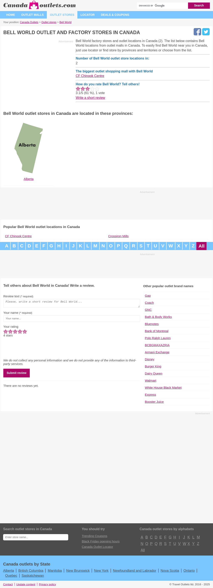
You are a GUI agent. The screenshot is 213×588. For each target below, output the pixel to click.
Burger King (153, 366)
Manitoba (55, 570)
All (201, 246)
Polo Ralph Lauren (158, 338)
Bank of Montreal (156, 331)
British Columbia (30, 570)
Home (10, 14)
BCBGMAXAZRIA (157, 345)
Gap (148, 295)
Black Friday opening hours (101, 541)
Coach (149, 302)
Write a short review (90, 97)
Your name (17, 314)
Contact (8, 584)
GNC (148, 309)
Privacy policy (47, 584)
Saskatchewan (33, 575)
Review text (18, 296)
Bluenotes (152, 324)
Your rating (10, 328)
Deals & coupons (115, 14)
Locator (87, 14)
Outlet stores (62, 14)
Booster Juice (154, 401)
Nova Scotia (170, 570)
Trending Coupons (94, 536)
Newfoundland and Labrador (134, 570)
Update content (25, 584)
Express (150, 394)
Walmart (150, 380)
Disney (149, 359)
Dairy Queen (153, 373)
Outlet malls (32, 14)
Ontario (189, 570)
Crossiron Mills (118, 236)
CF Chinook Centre (90, 76)
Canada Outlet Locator (97, 546)
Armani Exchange (157, 352)
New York (101, 570)
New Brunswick (78, 570)
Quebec (11, 575)
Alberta (8, 570)
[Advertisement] (38, 73)
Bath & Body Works (158, 317)
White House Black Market (163, 387)
